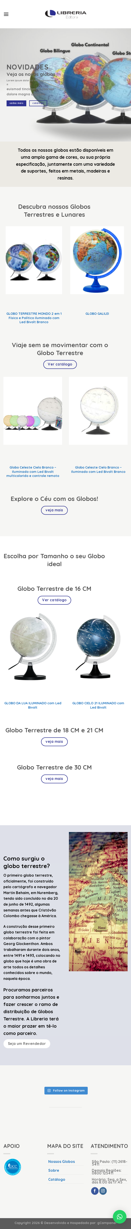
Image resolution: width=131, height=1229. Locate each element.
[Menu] (6, 14)
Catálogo (56, 1179)
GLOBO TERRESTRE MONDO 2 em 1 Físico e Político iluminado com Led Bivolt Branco (34, 318)
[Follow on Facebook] (95, 1191)
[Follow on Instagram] (103, 1191)
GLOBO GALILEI (97, 314)
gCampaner (107, 1223)
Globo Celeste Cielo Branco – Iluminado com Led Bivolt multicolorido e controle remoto (32, 471)
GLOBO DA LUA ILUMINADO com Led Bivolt (32, 705)
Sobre (53, 1170)
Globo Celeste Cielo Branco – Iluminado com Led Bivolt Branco (98, 469)
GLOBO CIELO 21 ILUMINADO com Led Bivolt (98, 705)
